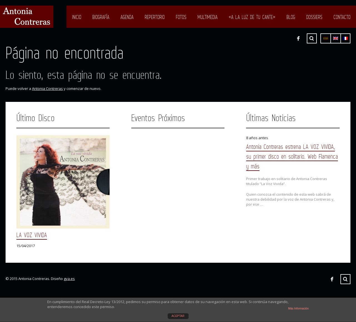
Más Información (298, 308)
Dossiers (314, 17)
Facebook (298, 38)
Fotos (181, 17)
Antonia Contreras (47, 88)
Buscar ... (312, 38)
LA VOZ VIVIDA (31, 234)
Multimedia (207, 17)
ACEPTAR (178, 316)
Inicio (76, 17)
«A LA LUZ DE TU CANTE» (252, 17)
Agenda (127, 17)
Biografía (100, 17)
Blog (290, 17)
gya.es (69, 278)
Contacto (341, 17)
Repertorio (155, 17)
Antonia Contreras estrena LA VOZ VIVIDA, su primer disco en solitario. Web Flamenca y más (292, 156)
